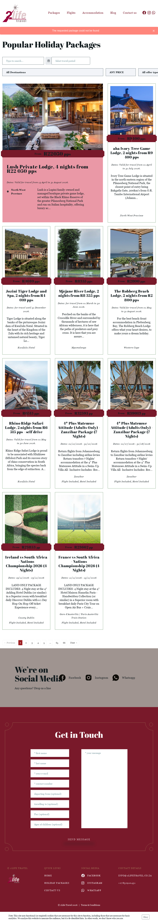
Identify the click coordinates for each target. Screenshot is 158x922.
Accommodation (93, 12)
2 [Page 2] (26, 642)
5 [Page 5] (44, 642)
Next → (73, 642)
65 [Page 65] (57, 642)
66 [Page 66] (64, 642)
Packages (54, 12)
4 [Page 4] (38, 642)
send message (79, 839)
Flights (71, 12)
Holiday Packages (56, 883)
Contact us (130, 12)
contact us (52, 890)
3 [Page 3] (32, 642)
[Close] (154, 30)
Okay (145, 917)
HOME (48, 875)
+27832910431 (126, 883)
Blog (113, 12)
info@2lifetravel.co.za (134, 875)
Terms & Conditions (90, 905)
